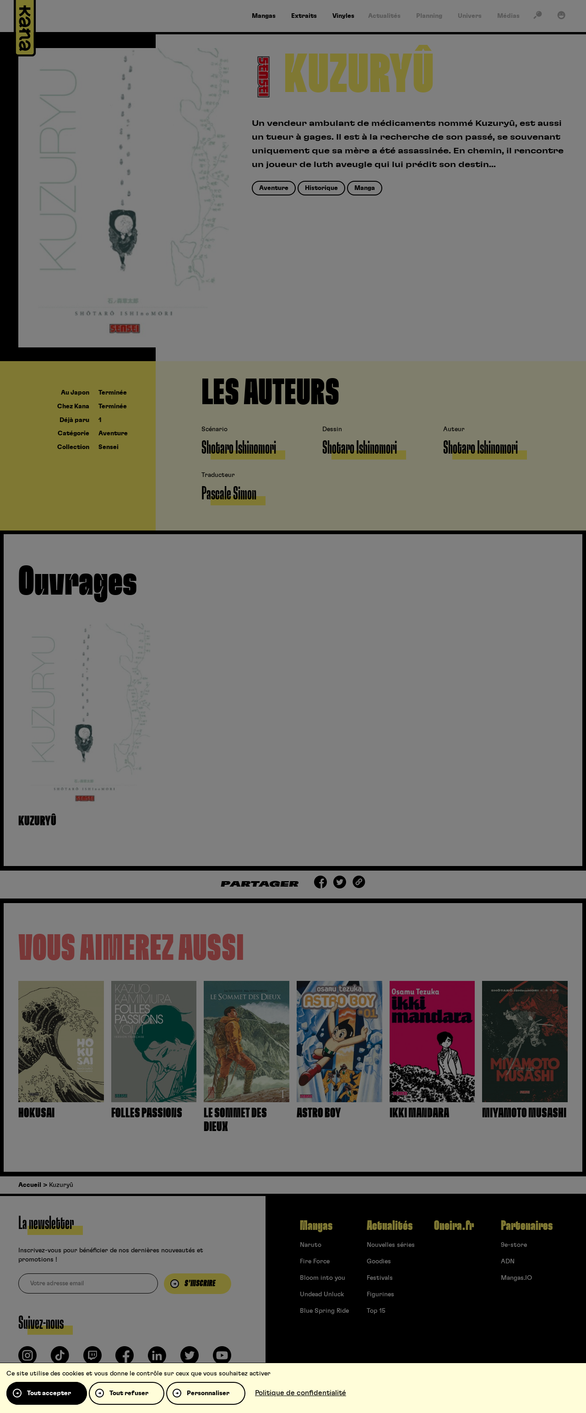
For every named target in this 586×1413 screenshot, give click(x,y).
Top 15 (376, 1311)
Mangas (316, 1226)
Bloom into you (322, 1278)
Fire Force (315, 1261)
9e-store (514, 1245)
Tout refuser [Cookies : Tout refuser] (128, 1393)
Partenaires (527, 1226)
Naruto (310, 1245)
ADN (508, 1261)
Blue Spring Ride (324, 1311)
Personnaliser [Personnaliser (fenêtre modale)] (208, 1393)
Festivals (380, 1278)
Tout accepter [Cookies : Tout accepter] (49, 1393)
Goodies (379, 1261)
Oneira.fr (454, 1226)
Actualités (389, 1226)
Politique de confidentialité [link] (300, 1393)
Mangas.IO (516, 1278)
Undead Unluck (322, 1294)
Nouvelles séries (391, 1245)
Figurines (380, 1294)
